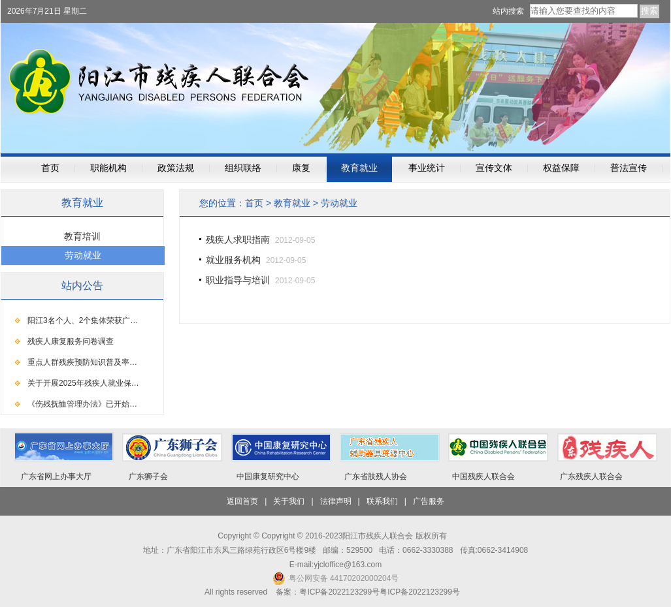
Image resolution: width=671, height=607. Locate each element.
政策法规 (175, 168)
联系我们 (382, 501)
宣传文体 (494, 168)
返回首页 (242, 501)
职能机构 (108, 168)
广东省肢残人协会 (375, 476)
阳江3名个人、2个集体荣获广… (82, 320)
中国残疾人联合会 (483, 476)
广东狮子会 (148, 476)
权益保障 (561, 168)
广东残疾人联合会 (591, 476)
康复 (301, 168)
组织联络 (243, 168)
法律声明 (336, 501)
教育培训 (82, 236)
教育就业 (359, 168)
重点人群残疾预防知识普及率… (82, 362)
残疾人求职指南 (238, 239)
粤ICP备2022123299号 (420, 592)
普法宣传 (628, 168)
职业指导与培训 (238, 280)
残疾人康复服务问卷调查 (70, 341)
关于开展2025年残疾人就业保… (83, 383)
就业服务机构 (233, 260)
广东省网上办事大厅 (56, 476)
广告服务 (428, 501)
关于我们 (288, 501)
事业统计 (426, 168)
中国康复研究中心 (268, 476)
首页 (50, 168)
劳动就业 (339, 203)
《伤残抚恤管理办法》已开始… (82, 404)
